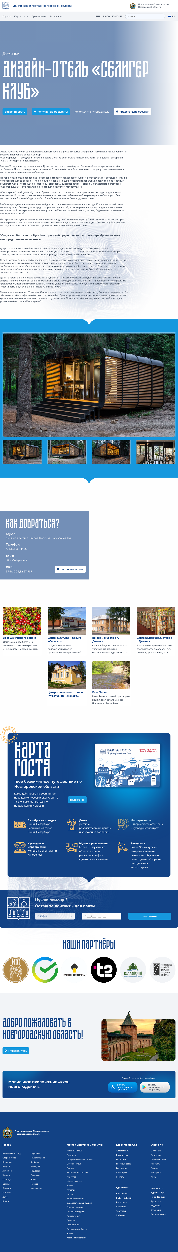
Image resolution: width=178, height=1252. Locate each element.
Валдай (6, 1166)
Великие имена (158, 1214)
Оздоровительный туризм (79, 1203)
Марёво (34, 1184)
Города (7, 16)
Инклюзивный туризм (77, 1172)
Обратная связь (158, 1159)
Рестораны (121, 1202)
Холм (5, 1197)
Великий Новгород (12, 1153)
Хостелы (120, 1177)
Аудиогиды (156, 1201)
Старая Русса (9, 1157)
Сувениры (156, 1210)
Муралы (71, 1190)
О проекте (156, 1150)
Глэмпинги (121, 1159)
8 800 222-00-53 (112, 16)
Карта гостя (21, 16)
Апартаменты (122, 1150)
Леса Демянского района (20, 638)
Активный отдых (74, 1150)
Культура (71, 1177)
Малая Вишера (38, 1157)
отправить (150, 916)
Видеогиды (156, 1205)
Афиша (154, 1177)
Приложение (39, 16)
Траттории (121, 1211)
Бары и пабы (122, 1193)
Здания (70, 1168)
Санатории (121, 1172)
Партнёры (156, 1155)
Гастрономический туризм (79, 1159)
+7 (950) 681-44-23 (16, 548)
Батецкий (35, 1166)
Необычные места (75, 1198)
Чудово (6, 1175)
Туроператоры (158, 1192)
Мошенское (36, 1188)
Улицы (70, 1233)
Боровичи (7, 1162)
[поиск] (145, 16)
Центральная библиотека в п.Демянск (154, 639)
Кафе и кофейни (124, 1198)
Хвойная (35, 1162)
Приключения (73, 1216)
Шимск (6, 1201)
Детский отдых (74, 1163)
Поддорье (35, 1171)
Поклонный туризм (76, 1211)
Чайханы (120, 1215)
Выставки (71, 1155)
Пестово (7, 1192)
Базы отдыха (122, 1155)
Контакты (155, 1163)
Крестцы (7, 1179)
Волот (34, 1179)
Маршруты (156, 1172)
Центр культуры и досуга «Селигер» (64, 639)
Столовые (121, 1206)
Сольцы (6, 1184)
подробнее (77, 800)
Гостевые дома (123, 1163)
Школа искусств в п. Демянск (105, 639)
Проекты (155, 1168)
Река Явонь (99, 692)
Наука (70, 1194)
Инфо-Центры (158, 1197)
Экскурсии (56, 16)
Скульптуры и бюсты (77, 1229)
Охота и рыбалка (75, 1207)
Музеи (70, 1185)
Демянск (7, 1188)
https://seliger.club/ (16, 560)
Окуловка (35, 1175)
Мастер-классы (74, 1181)
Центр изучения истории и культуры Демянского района (65, 693)
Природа (71, 1220)
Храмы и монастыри (76, 1237)
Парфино (35, 1153)
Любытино (7, 1171)
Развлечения (73, 1224)
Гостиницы (121, 1168)
